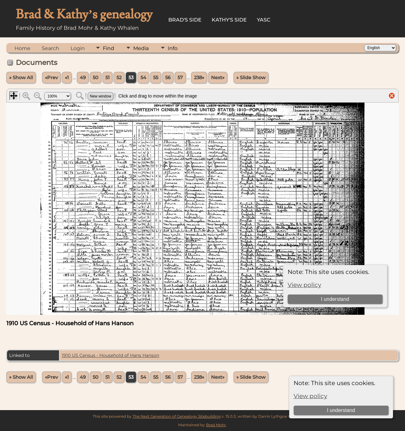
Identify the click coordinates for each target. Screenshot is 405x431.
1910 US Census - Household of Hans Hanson (110, 355)
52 (119, 77)
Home (22, 48)
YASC (264, 20)
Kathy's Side (229, 20)
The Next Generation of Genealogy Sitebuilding (177, 416)
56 (168, 77)
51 (107, 77)
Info (173, 48)
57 (180, 77)
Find (108, 48)
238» (199, 77)
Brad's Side (185, 20)
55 (155, 77)
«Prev (51, 77)
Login (78, 48)
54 (143, 77)
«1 (67, 77)
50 (95, 77)
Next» (217, 77)
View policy (310, 396)
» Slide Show (250, 77)
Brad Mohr (216, 424)
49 (83, 77)
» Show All (21, 77)
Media (141, 48)
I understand (341, 410)
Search (50, 48)
